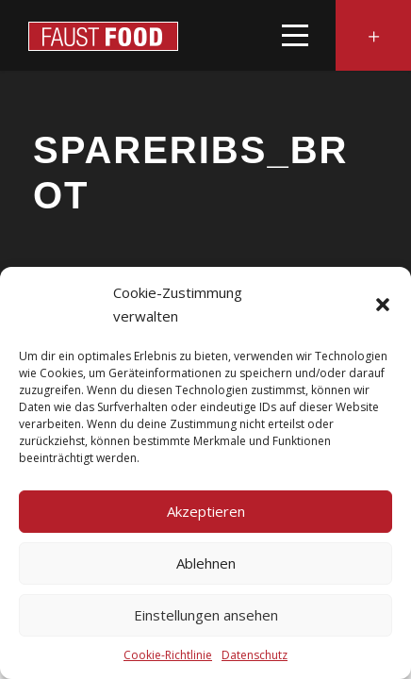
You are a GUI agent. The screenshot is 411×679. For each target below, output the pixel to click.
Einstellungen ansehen (206, 614)
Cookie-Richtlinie (167, 655)
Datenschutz (255, 655)
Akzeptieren (206, 511)
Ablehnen (206, 563)
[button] (382, 304)
